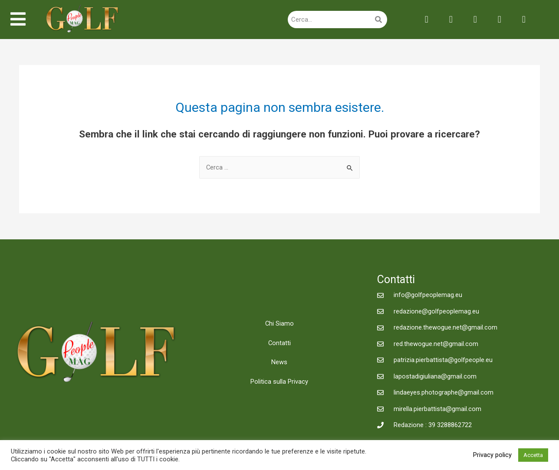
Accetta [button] (533, 455)
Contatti (279, 343)
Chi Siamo (279, 324)
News (279, 363)
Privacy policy (492, 455)
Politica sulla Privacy (279, 382)
